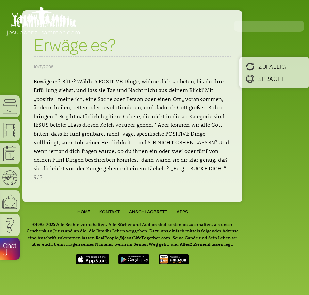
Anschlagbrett (148, 211)
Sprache (266, 78)
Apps (182, 211)
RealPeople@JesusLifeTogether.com (133, 237)
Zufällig (266, 66)
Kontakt (109, 211)
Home (83, 211)
